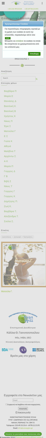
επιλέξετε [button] (20, 41)
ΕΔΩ (7, 38)
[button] (34, 54)
